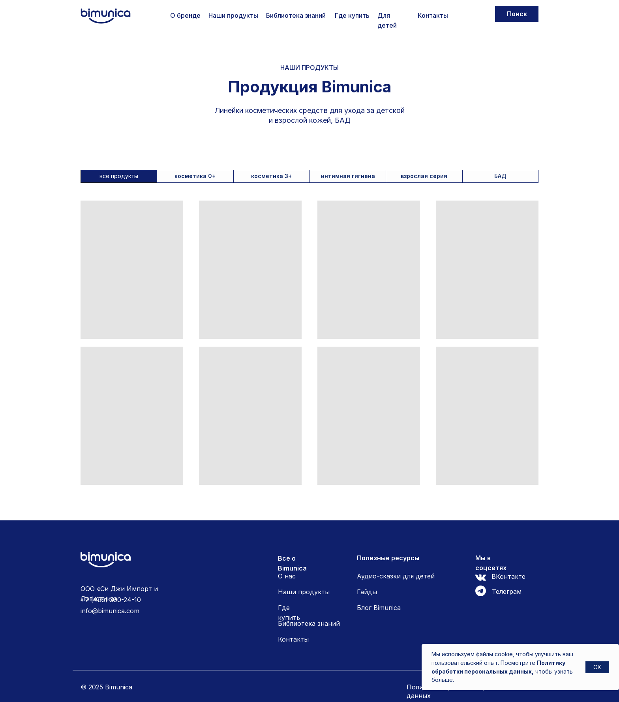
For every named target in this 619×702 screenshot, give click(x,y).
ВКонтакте (508, 576)
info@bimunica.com (110, 611)
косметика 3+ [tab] (271, 176)
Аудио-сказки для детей (396, 576)
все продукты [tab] (118, 176)
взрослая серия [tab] (424, 176)
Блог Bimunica (379, 608)
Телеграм (506, 591)
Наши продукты (233, 15)
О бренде (185, 15)
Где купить (352, 15)
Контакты (433, 15)
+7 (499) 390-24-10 (111, 600)
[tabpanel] (309, 357)
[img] (106, 16)
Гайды (367, 592)
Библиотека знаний (296, 15)
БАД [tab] (500, 176)
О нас (287, 576)
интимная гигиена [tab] (348, 176)
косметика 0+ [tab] (195, 176)
